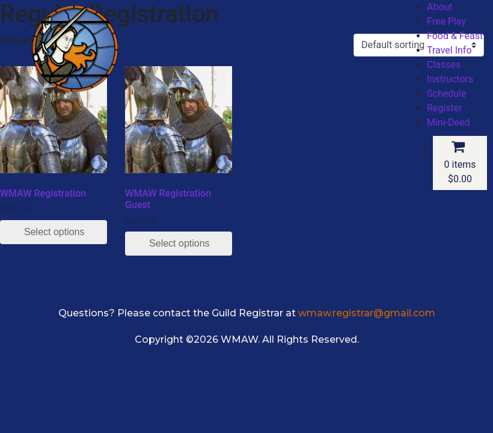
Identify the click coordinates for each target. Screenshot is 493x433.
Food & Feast (455, 35)
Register (444, 108)
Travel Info (449, 50)
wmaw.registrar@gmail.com (366, 313)
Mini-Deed (448, 122)
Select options (54, 232)
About (440, 7)
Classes (444, 64)
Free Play (446, 21)
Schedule (446, 93)
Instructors (450, 79)
